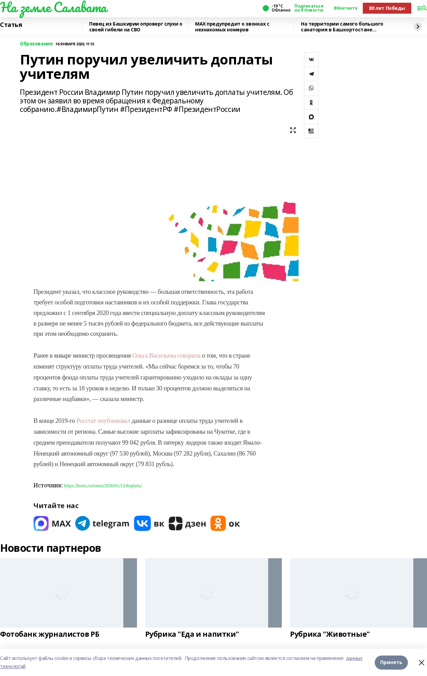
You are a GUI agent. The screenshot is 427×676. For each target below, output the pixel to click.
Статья (11, 25)
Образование (36, 44)
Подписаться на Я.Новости (308, 8)
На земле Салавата (53, 7)
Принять (391, 662)
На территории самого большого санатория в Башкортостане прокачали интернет (342, 26)
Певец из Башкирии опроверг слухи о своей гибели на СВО (135, 26)
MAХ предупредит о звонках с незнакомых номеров (232, 26)
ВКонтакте (345, 8)
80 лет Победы (387, 8)
